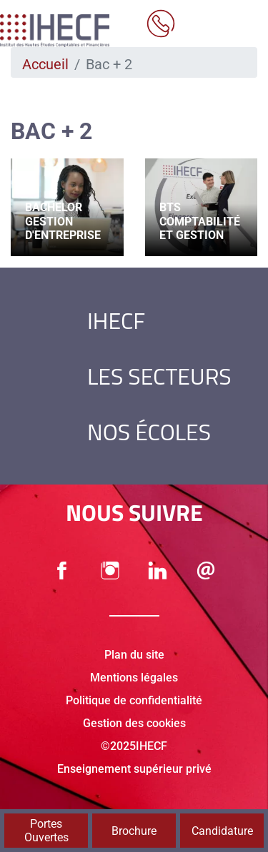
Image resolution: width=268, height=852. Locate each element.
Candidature (222, 831)
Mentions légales (134, 677)
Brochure (134, 831)
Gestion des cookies (134, 723)
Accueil (45, 64)
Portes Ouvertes (46, 830)
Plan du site (134, 654)
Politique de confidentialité (134, 700)
